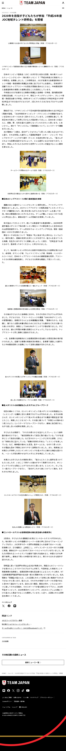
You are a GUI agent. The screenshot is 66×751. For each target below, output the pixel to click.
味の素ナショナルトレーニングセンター (16, 624)
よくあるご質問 (7, 697)
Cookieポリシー (7, 701)
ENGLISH (24, 707)
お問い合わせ (17, 697)
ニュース (10, 673)
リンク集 (25, 697)
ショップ (14, 707)
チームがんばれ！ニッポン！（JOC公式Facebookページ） (22, 628)
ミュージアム (6, 707)
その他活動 (5, 641)
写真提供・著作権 (19, 701)
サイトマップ (34, 697)
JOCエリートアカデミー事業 (12, 620)
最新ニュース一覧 (32, 662)
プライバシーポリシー (46, 697)
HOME (4, 673)
